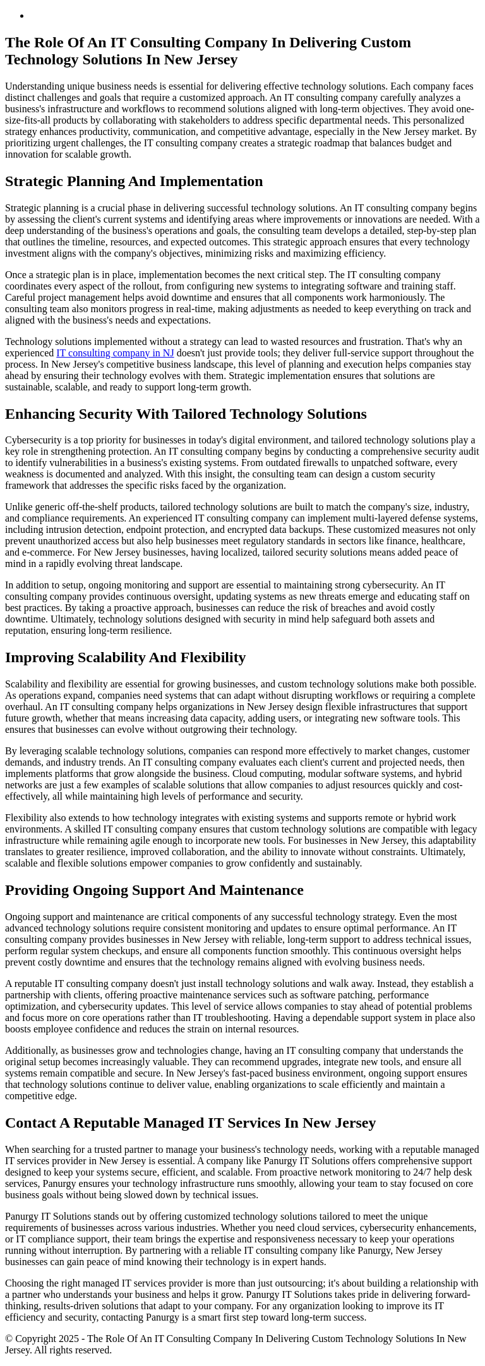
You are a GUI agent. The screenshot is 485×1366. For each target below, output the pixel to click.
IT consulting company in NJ (115, 352)
